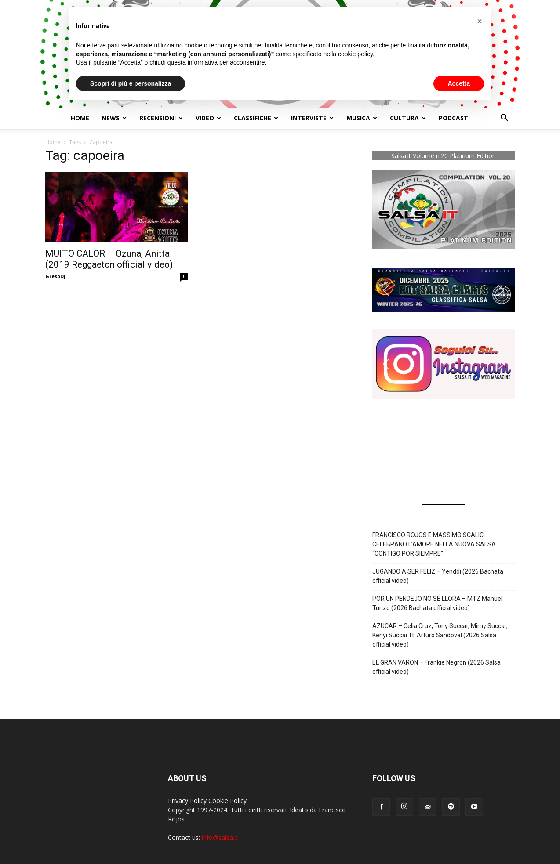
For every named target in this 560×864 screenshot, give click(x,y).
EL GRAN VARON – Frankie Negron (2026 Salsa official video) (436, 667)
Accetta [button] (458, 83)
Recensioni (161, 118)
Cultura (408, 118)
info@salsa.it (220, 837)
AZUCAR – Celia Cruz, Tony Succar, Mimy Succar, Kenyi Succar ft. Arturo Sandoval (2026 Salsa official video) (440, 635)
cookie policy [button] (355, 54)
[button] (504, 119)
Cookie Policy (227, 800)
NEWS (114, 118)
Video (208, 118)
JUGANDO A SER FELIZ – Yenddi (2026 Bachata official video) (437, 576)
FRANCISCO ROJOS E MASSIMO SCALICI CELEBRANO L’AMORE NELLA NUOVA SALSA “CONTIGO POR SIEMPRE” (434, 544)
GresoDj (55, 276)
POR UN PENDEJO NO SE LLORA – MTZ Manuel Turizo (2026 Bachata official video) (437, 603)
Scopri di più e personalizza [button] (130, 83)
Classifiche (256, 118)
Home (80, 118)
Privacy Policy (187, 800)
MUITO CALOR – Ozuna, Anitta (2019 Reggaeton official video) (109, 259)
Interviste (312, 118)
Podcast (453, 118)
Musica (361, 118)
